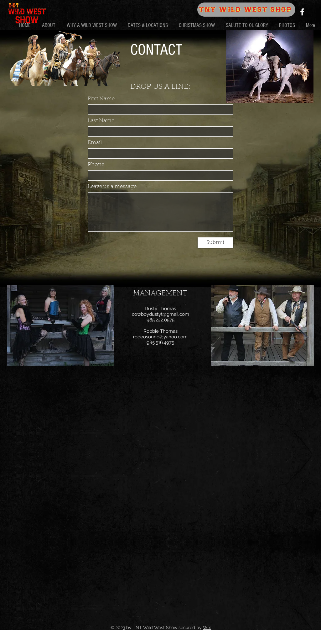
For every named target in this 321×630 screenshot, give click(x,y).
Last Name (101, 121)
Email (95, 143)
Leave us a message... (114, 186)
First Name (101, 99)
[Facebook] (302, 12)
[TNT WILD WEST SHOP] (246, 10)
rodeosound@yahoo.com (160, 337)
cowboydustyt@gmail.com (160, 314)
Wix (207, 627)
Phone (96, 164)
